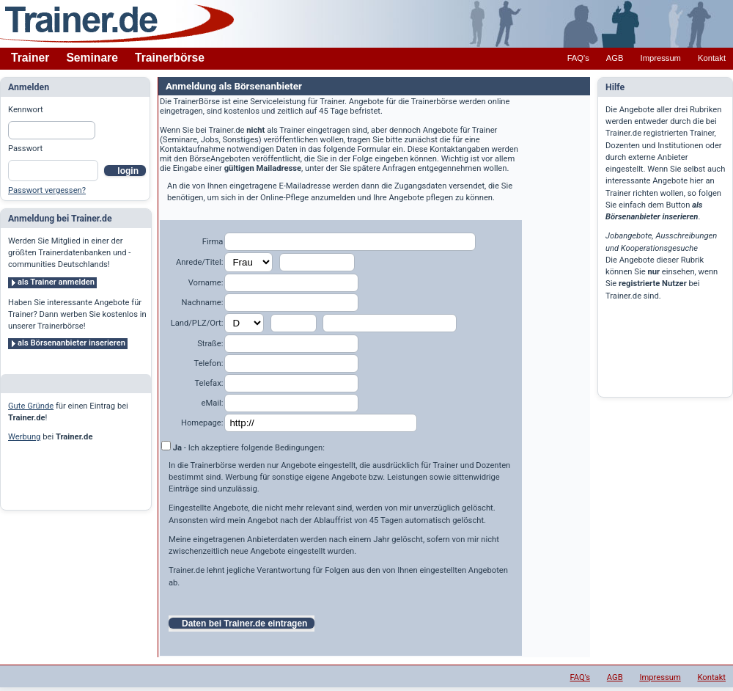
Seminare (92, 57)
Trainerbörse (170, 57)
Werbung (24, 437)
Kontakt (712, 58)
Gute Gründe (31, 406)
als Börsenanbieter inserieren (71, 343)
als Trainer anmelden (56, 282)
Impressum (661, 58)
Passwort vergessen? (47, 190)
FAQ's (578, 58)
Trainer (30, 57)
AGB (615, 58)
